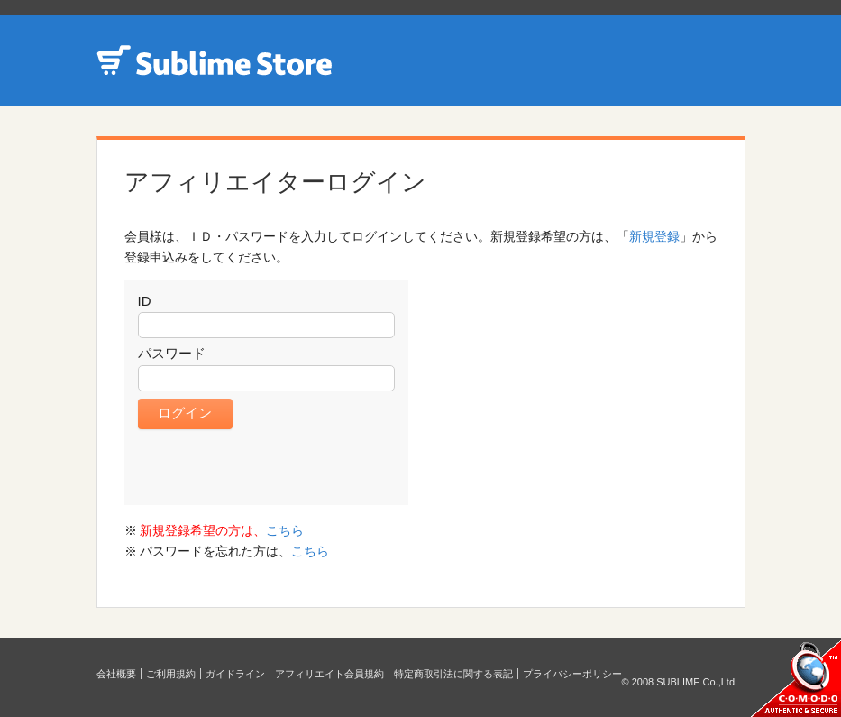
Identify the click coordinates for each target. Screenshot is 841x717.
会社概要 (116, 673)
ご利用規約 (171, 673)
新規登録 (654, 236)
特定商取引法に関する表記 (453, 673)
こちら (285, 530)
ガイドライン (235, 673)
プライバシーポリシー (572, 673)
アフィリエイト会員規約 (329, 673)
